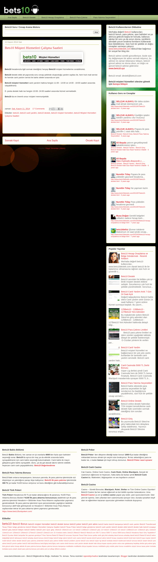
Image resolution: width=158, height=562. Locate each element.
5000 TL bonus (111, 532)
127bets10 (32, 532)
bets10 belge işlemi (60, 538)
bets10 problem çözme (72, 541)
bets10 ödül (26, 543)
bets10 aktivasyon (15, 538)
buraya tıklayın (120, 84)
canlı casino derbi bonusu (65, 543)
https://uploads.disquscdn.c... (129, 161)
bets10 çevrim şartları (14, 543)
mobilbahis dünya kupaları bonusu (86, 546)
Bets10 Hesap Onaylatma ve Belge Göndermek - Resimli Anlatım (134, 256)
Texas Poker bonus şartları (88, 535)
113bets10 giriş (94, 530)
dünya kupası (102, 543)
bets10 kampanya (116, 524)
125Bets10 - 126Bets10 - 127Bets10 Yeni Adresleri (133, 310)
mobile (112, 546)
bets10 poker (75, 524)
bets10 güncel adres (99, 538)
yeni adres (40, 549)
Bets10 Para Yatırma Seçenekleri (136, 383)
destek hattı (93, 543)
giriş (52, 530)
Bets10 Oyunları (8, 535)
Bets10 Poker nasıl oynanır (139, 460)
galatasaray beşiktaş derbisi (134, 543)
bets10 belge (48, 538)
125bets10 (16, 532)
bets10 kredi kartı (130, 538)
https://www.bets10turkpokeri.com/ (17, 511)
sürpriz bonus (136, 546)
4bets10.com (91, 532)
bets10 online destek (14, 541)
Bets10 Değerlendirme (44, 465)
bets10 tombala (107, 541)
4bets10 (83, 532)
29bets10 (76, 532)
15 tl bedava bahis (60, 532)
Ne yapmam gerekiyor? (34, 535)
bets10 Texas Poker (68, 527)
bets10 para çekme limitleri (54, 541)
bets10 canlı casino (74, 538)
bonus (66, 524)
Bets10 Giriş (127, 419)
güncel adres (9, 546)
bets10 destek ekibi (119, 527)
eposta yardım (112, 543)
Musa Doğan (122, 216)
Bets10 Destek (29, 17)
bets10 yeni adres (90, 524)
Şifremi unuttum (60, 549)
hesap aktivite (20, 546)
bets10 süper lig (95, 541)
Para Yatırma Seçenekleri (104, 17)
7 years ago (135, 223)
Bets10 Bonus (20, 524)
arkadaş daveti (129, 535)
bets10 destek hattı (135, 527)
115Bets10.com (131, 530)
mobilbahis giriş (103, 546)
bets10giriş (44, 543)
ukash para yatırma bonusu (27, 549)
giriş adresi (148, 543)
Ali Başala (121, 142)
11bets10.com (7, 532)
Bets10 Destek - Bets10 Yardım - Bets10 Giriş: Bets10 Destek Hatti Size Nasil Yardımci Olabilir (128, 148)
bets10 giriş (6, 530)
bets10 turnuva (131, 541)
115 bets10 (121, 530)
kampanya (61, 546)
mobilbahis (70, 546)
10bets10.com (67, 530)
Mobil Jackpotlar (19, 535)
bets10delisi (122, 229)
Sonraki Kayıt (12, 140)
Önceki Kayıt (92, 140)
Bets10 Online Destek (131, 401)
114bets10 (113, 530)
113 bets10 (77, 530)
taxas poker (146, 546)
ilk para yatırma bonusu (33, 546)
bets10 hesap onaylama (115, 538)
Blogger (124, 556)
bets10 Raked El (140, 535)
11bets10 (152, 530)
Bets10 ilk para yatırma (55, 480)
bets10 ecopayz (149, 527)
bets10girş (52, 543)
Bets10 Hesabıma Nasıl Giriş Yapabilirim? (141, 532)
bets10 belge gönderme (86, 527)
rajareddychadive (90, 556)
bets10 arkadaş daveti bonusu (33, 538)
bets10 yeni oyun (43, 530)
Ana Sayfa (12, 17)
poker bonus (119, 546)
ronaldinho (127, 546)
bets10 (16, 113)
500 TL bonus (101, 532)
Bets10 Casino (88, 495)
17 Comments (39, 109)
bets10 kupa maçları (143, 538)
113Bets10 (85, 530)
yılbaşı (52, 549)
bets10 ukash (142, 541)
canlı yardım (78, 543)
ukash (15, 549)
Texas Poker (7, 527)
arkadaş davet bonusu (116, 535)
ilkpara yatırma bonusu (50, 546)
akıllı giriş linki (103, 535)
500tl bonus (122, 532)
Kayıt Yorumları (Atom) (55, 148)
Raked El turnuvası (65, 535)
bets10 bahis (103, 524)
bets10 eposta (86, 538)
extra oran (120, 543)
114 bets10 (105, 530)
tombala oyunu (7, 549)
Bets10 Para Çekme (78, 17)
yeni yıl (47, 549)
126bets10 (24, 532)
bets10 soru (85, 541)
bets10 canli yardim (28, 113)
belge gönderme (19, 527)
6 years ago (125, 108)
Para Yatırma (46, 535)
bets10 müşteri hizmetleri (62, 113)
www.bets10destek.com (120, 49)
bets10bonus (35, 543)
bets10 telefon (30, 530)
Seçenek (76, 535)
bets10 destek (44, 113)
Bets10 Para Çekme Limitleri (134, 330)
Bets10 (127, 32)
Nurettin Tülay (123, 174)
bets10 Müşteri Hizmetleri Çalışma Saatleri (43, 527)
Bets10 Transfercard (148, 524)
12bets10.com (48, 532)
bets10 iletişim (18, 530)
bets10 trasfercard (119, 541)
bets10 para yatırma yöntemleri (33, 541)
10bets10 (58, 530)
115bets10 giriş (143, 530)
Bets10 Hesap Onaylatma (53, 17)
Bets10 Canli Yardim (130, 347)
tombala (153, 546)
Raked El (55, 535)
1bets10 (70, 532)
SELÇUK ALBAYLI (125, 101)
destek (86, 543)
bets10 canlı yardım (131, 524)
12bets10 (39, 532)
